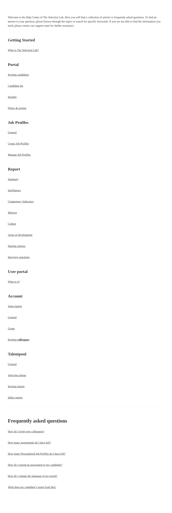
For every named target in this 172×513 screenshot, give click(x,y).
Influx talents (15, 397)
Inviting (18, 339)
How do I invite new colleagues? (26, 431)
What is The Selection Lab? (23, 50)
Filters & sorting (17, 108)
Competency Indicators (21, 201)
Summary (13, 179)
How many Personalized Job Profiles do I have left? (36, 453)
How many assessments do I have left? (29, 442)
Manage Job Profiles (19, 154)
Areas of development (20, 234)
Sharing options (16, 246)
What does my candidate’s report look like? (32, 487)
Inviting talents (16, 386)
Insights (12, 97)
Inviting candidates (18, 74)
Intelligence (14, 190)
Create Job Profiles (18, 143)
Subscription (15, 306)
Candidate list (15, 85)
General (12, 132)
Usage (11, 328)
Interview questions (19, 257)
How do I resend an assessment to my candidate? (35, 464)
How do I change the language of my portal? (32, 476)
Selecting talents (17, 375)
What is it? (14, 281)
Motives (12, 212)
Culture (12, 223)
